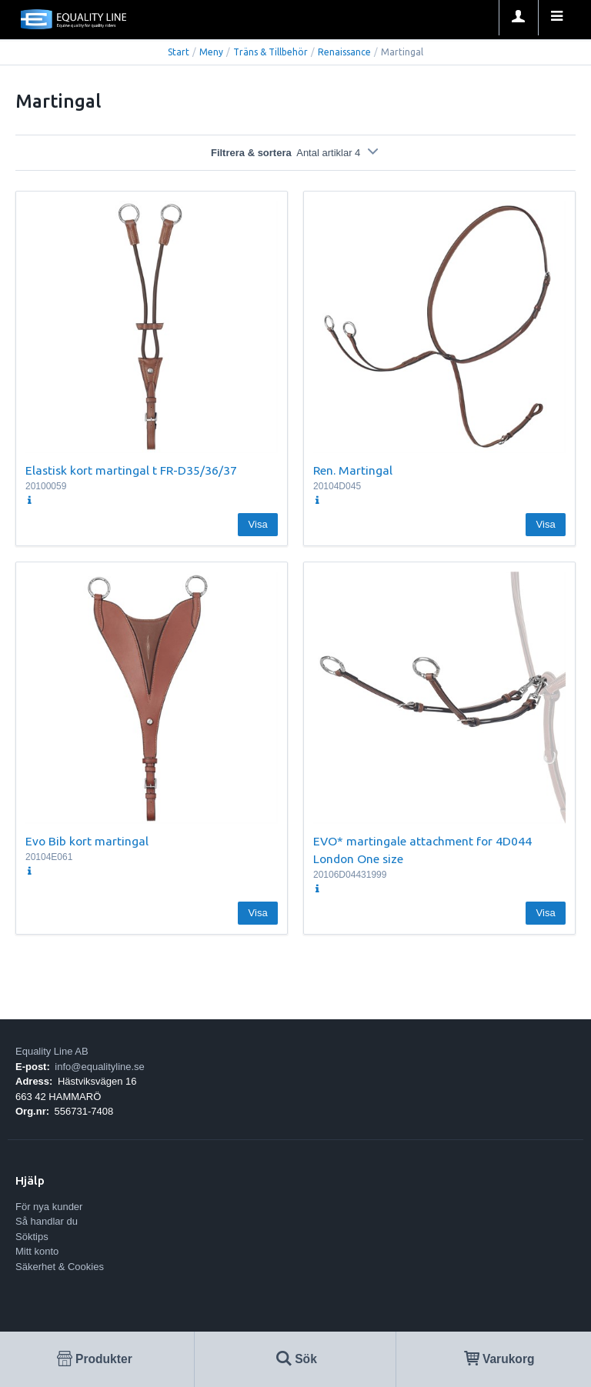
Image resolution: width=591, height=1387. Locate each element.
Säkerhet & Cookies (59, 1266)
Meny (211, 52)
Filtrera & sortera (295, 152)
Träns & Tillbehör (270, 52)
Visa (258, 524)
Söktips (31, 1236)
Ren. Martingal (352, 470)
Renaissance (344, 52)
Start (178, 52)
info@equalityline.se (100, 1066)
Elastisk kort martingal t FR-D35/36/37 (131, 470)
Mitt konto (36, 1251)
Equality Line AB (51, 1051)
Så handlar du (46, 1221)
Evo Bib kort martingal (87, 841)
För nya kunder (48, 1206)
